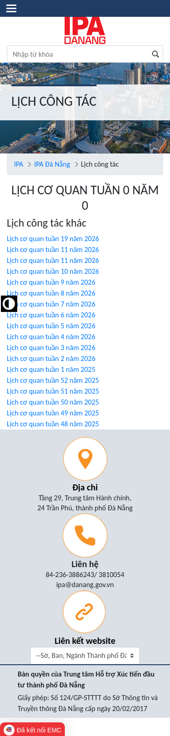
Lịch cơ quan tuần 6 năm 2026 (51, 315)
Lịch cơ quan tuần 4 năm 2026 (51, 336)
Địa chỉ (84, 487)
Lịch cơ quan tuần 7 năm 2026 (51, 304)
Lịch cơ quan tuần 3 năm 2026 (51, 347)
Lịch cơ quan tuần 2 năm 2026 (51, 358)
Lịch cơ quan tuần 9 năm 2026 (51, 282)
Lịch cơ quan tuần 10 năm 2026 (53, 271)
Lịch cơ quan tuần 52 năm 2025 (53, 380)
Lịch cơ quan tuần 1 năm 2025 (51, 369)
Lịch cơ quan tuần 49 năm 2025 (53, 413)
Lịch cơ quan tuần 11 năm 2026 (53, 249)
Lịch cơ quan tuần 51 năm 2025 (53, 391)
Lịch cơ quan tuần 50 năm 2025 (53, 402)
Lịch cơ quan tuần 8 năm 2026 (51, 293)
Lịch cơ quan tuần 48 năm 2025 (53, 424)
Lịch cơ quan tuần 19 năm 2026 (53, 238)
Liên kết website (84, 640)
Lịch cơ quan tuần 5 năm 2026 (51, 325)
